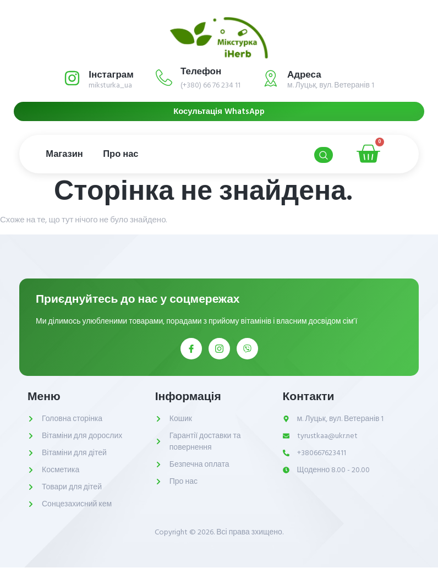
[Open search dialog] (323, 155)
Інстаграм (111, 75)
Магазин (66, 154)
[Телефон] (164, 77)
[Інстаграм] (72, 78)
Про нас (125, 154)
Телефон (200, 71)
